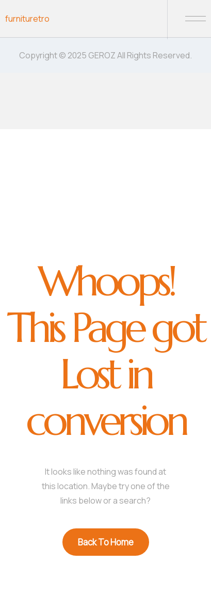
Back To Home (106, 542)
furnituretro (27, 18)
